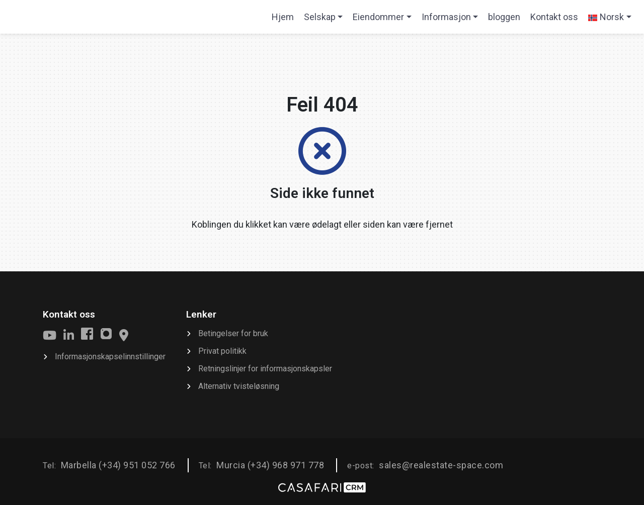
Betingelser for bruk (233, 333)
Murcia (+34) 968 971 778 (270, 465)
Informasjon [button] (446, 17)
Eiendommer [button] (378, 17)
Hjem (285, 20)
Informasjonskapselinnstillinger (110, 356)
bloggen (504, 17)
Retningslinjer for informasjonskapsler (265, 368)
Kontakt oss (554, 17)
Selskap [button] (320, 17)
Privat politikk (222, 351)
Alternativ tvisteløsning (238, 386)
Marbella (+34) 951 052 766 (118, 465)
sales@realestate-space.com (441, 465)
